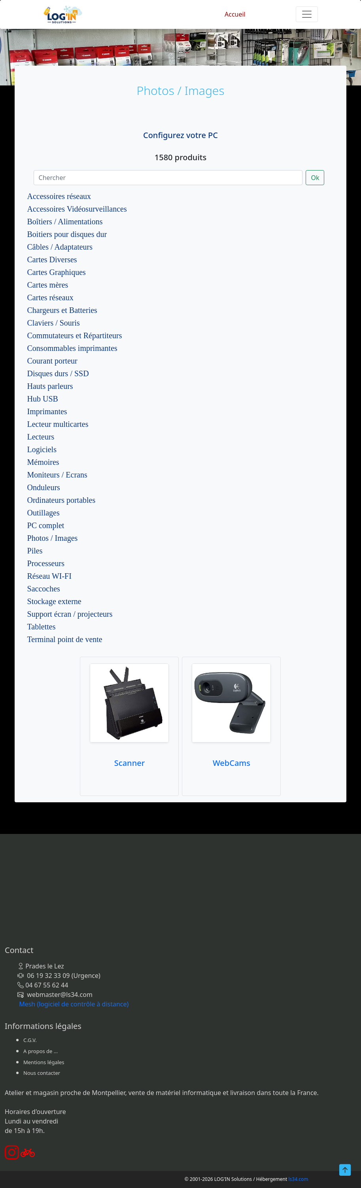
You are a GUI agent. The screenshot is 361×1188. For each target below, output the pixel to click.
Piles (35, 550)
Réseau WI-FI (49, 576)
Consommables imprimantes (72, 348)
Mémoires (43, 462)
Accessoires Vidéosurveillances (77, 209)
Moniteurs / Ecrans (57, 474)
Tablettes (41, 626)
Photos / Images (52, 538)
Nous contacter (41, 1072)
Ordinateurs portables (61, 500)
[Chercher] (168, 177)
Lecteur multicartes (58, 424)
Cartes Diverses (52, 259)
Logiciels (42, 449)
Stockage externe (54, 601)
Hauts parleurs (50, 386)
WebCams (231, 763)
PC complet (45, 525)
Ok (315, 177)
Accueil (235, 14)
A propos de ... (40, 1051)
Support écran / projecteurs (70, 614)
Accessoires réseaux (59, 196)
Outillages (43, 512)
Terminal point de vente (64, 639)
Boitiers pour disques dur (67, 234)
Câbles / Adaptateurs (60, 247)
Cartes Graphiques (56, 272)
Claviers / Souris (53, 322)
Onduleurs (43, 487)
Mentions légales (43, 1062)
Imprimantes (47, 411)
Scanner (129, 763)
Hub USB (42, 398)
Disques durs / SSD (58, 373)
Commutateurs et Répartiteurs (74, 335)
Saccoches (43, 588)
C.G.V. (30, 1040)
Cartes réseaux (50, 297)
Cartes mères (47, 284)
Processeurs (45, 563)
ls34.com (298, 1179)
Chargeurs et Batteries (62, 310)
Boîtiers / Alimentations (65, 221)
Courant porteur (52, 360)
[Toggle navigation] (307, 14)
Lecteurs (41, 436)
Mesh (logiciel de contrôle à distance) (74, 1004)
